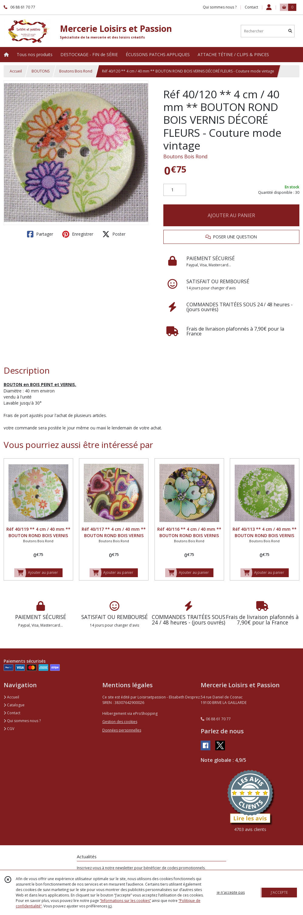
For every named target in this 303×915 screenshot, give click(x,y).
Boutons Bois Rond (75, 71)
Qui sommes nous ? (22, 720)
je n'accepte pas (231, 892)
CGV (9, 728)
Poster (113, 234)
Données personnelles (121, 730)
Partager (40, 234)
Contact (251, 7)
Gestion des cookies (119, 721)
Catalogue (14, 705)
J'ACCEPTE (279, 892)
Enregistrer (77, 234)
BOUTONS (40, 71)
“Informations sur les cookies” (125, 900)
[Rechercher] (290, 31)
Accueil (16, 71)
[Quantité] (174, 190)
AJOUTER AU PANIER (231, 215)
